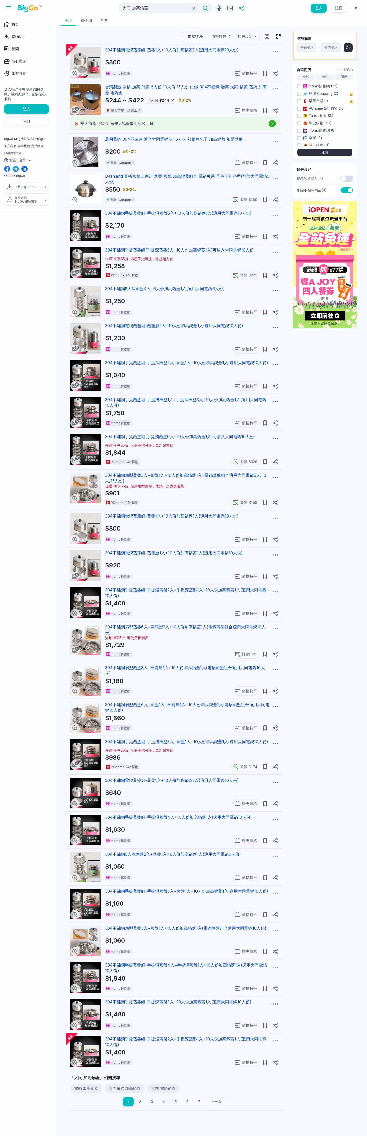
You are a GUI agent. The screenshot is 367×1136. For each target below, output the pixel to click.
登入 (319, 8)
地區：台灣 (18, 160)
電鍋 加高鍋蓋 (86, 1088)
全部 (306, 77)
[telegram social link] (16, 169)
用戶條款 (37, 146)
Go (348, 47)
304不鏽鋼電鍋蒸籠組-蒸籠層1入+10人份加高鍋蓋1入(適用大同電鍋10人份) (174, 553)
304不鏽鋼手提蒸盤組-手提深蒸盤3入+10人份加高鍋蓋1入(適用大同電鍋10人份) (178, 1002)
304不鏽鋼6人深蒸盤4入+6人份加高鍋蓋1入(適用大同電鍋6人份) (165, 288)
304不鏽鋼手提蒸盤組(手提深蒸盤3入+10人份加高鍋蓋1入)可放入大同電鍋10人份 (179, 250)
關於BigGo (38, 139)
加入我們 (10, 146)
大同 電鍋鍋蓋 (163, 1088)
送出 (325, 152)
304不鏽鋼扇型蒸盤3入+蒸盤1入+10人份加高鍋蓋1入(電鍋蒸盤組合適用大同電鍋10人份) (185, 928)
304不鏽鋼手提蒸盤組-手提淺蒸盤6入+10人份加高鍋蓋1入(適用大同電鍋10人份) (178, 213)
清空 (325, 77)
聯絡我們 (24, 146)
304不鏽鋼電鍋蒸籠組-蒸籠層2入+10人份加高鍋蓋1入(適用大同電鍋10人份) (174, 325)
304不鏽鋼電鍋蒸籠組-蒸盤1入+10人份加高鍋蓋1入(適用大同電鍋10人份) (172, 49)
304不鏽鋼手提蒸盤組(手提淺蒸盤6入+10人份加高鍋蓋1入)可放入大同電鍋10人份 (179, 436)
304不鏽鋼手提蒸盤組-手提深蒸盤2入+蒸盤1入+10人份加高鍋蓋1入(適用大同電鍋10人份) (186, 362)
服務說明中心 (13, 153)
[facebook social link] (7, 169)
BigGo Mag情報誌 (17, 139)
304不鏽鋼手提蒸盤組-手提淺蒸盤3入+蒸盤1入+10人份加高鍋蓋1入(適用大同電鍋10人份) (186, 741)
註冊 (339, 8)
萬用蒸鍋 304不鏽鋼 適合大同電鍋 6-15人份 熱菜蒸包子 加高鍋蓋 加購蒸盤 (174, 139)
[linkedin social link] (24, 169)
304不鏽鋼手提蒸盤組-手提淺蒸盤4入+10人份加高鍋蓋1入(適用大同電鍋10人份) (178, 817)
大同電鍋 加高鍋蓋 (124, 1088)
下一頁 (216, 1101)
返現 (344, 77)
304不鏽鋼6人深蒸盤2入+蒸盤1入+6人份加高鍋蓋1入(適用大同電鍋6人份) (173, 854)
